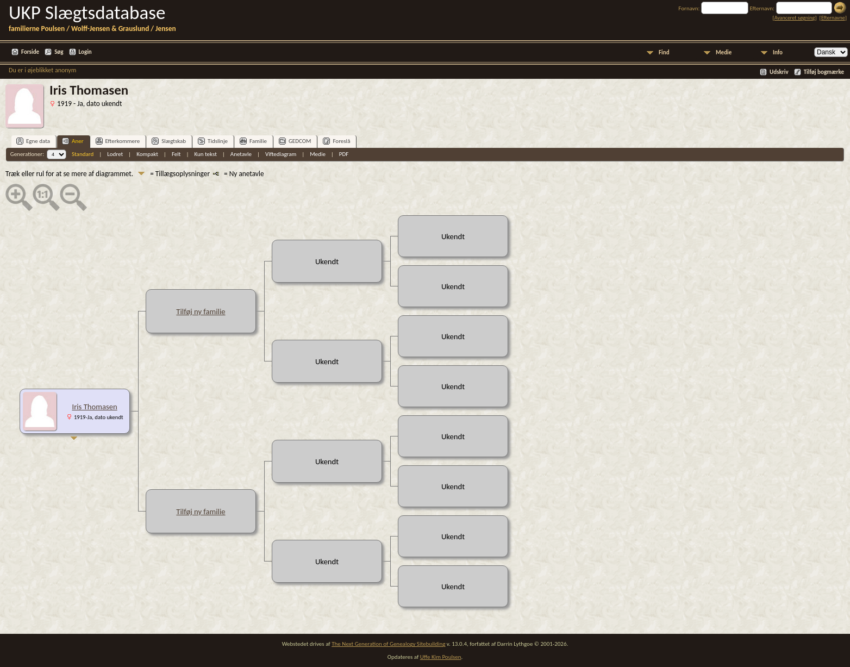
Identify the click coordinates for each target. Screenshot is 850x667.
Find (664, 52)
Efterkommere (118, 141)
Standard (82, 154)
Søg (58, 51)
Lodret (115, 154)
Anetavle (241, 154)
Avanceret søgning (794, 17)
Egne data (33, 141)
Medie (724, 52)
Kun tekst (205, 154)
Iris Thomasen (94, 407)
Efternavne (833, 17)
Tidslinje (213, 141)
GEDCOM (295, 141)
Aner (72, 141)
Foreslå (336, 141)
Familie (253, 141)
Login (85, 51)
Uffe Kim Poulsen (440, 656)
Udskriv (779, 72)
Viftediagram (280, 154)
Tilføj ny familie (200, 311)
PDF (344, 154)
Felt (176, 154)
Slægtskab (169, 141)
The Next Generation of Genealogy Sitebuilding (388, 643)
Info (778, 52)
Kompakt (147, 154)
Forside (30, 51)
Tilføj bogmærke (824, 72)
